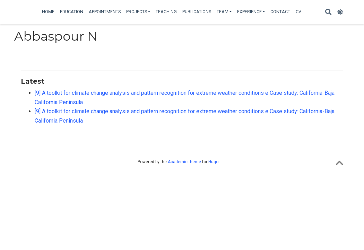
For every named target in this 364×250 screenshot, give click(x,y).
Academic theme (184, 161)
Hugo (213, 161)
